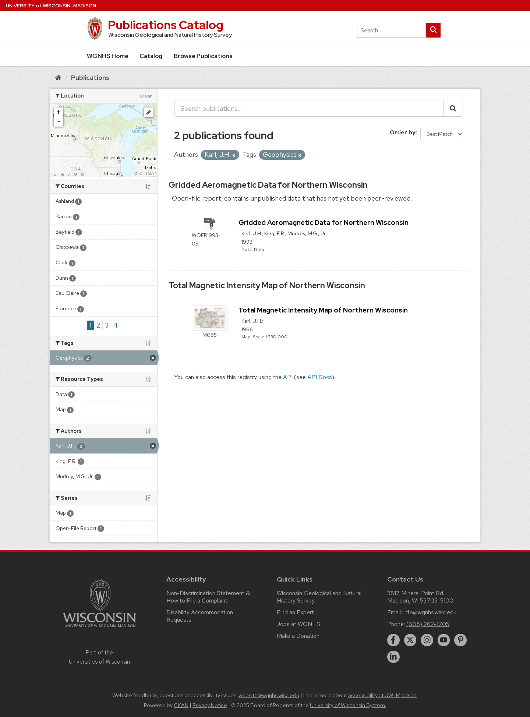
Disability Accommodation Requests (199, 616)
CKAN (181, 705)
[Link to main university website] (99, 628)
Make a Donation (298, 636)
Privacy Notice (209, 705)
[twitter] (410, 640)
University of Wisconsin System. (348, 705)
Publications (90, 77)
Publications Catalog (165, 25)
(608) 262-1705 (427, 624)
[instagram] (427, 640)
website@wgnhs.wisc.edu (269, 695)
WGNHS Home (107, 56)
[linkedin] (393, 657)
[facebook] (393, 640)
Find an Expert (295, 612)
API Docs (319, 377)
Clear (146, 96)
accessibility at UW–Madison (382, 695)
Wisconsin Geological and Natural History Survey (319, 596)
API (288, 377)
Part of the (99, 657)
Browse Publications (203, 56)
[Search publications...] (309, 108)
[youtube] (444, 640)
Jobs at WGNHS (298, 624)
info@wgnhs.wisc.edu (429, 612)
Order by (403, 132)
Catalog (150, 56)
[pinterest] (460, 640)
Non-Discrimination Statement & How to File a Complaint (208, 596)
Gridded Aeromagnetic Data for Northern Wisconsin (268, 185)
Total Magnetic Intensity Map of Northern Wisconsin (267, 285)
